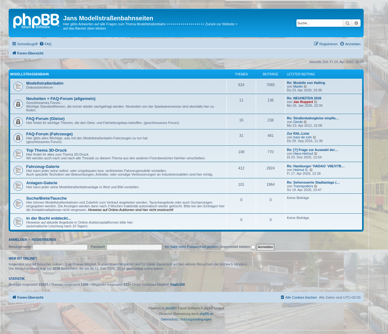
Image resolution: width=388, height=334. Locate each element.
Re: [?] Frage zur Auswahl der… (312, 150)
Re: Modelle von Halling (306, 83)
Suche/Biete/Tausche (46, 198)
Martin (298, 86)
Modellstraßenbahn (29, 74)
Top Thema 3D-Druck (46, 150)
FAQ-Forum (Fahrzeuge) (49, 134)
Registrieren (44, 239)
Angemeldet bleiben (237, 247)
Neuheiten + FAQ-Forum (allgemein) (61, 98)
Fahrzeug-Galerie (42, 166)
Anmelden (18, 239)
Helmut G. (301, 170)
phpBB (170, 308)
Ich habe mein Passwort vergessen (191, 247)
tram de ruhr (302, 137)
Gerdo (298, 122)
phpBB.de (206, 314)
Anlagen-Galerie (41, 183)
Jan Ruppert (303, 102)
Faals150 (177, 284)
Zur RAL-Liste (298, 133)
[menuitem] (45, 44)
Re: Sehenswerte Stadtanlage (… (313, 182)
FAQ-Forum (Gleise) (45, 118)
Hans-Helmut (303, 153)
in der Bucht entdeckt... (48, 218)
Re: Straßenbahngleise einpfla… (313, 118)
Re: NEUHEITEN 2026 (304, 98)
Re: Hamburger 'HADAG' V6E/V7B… (316, 166)
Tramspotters (303, 186)
